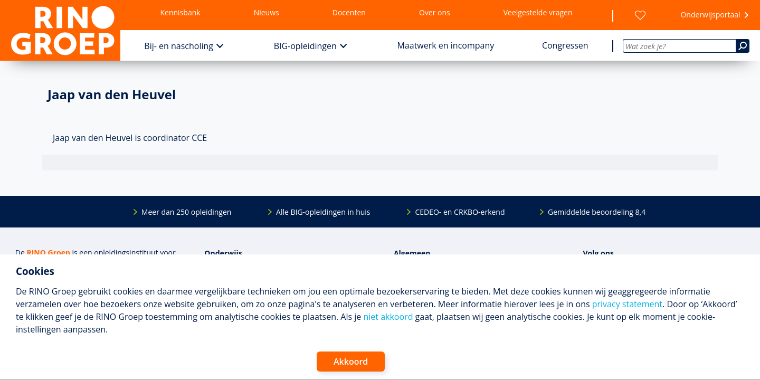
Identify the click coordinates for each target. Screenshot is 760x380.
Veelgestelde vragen (538, 12)
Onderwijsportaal (710, 15)
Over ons (434, 12)
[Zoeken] (742, 46)
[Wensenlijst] (640, 15)
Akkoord (351, 361)
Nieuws (266, 12)
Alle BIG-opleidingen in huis (323, 212)
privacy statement (627, 304)
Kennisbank (180, 12)
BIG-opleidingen (305, 46)
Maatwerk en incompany (445, 45)
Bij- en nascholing (178, 46)
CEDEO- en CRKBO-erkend (460, 212)
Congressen (565, 45)
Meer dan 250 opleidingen (186, 212)
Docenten (349, 12)
